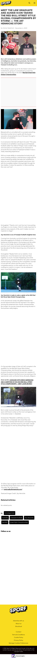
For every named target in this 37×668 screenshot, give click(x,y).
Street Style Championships (19, 522)
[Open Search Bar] (29, 3)
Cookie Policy (18, 637)
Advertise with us (18, 621)
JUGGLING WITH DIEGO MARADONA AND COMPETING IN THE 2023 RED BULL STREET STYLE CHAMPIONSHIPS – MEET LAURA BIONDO (17, 382)
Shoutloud (18, 626)
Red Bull (4, 522)
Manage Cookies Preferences (18, 643)
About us (18, 623)
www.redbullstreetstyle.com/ (13, 489)
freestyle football (16, 518)
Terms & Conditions (18, 634)
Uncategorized (9, 513)
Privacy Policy (18, 640)
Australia (5, 518)
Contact (18, 632)
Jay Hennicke (29, 518)
